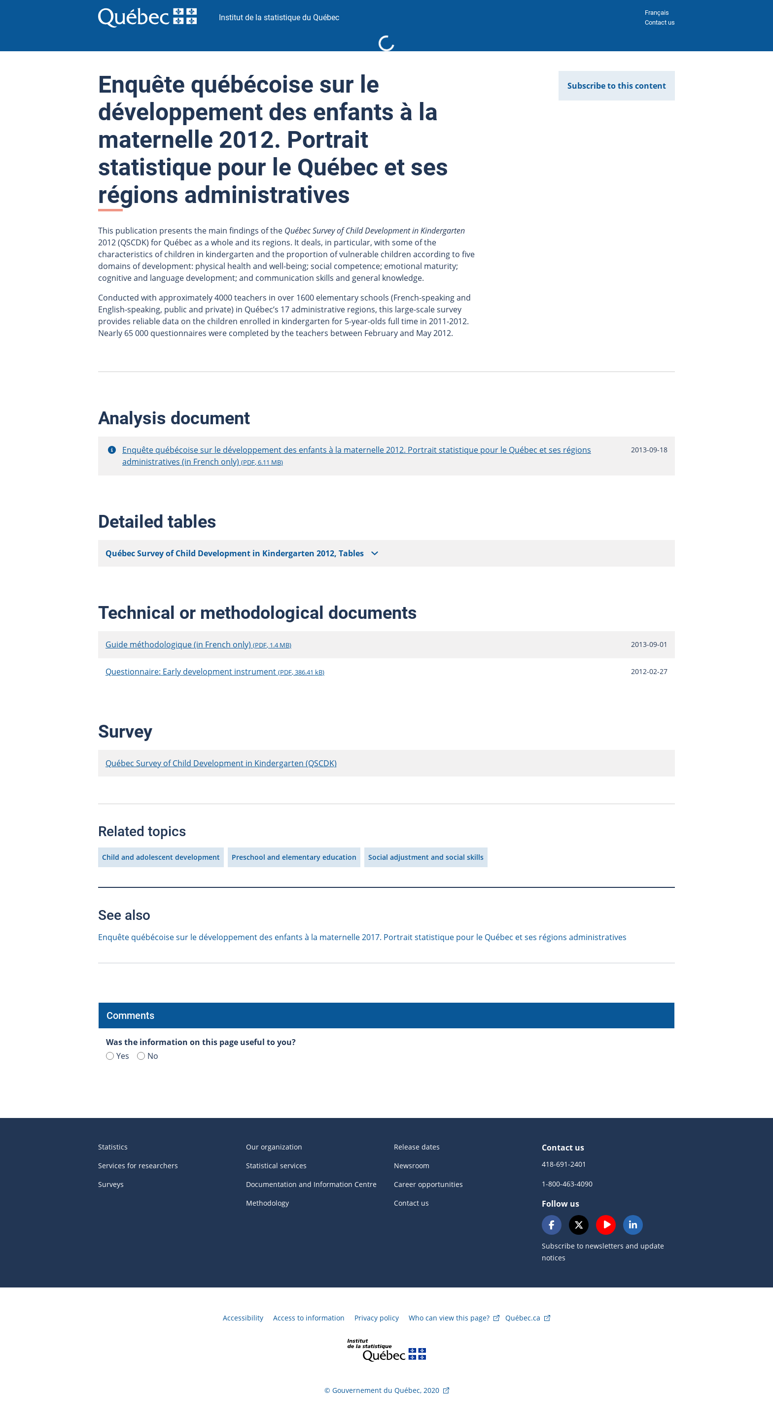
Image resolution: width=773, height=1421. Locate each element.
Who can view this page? (449, 1317)
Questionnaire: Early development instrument (214, 671)
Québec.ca (522, 1317)
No (147, 1055)
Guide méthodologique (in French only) (198, 644)
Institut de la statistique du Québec (279, 17)
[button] (111, 450)
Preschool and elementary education (294, 857)
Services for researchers (138, 1165)
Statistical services (276, 1165)
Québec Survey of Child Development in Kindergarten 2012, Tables (234, 553)
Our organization (274, 1146)
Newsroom (411, 1165)
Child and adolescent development (161, 857)
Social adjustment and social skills (426, 857)
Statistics (113, 1146)
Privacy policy (376, 1317)
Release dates (417, 1146)
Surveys (111, 1184)
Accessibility (243, 1317)
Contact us (660, 22)
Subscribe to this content (616, 85)
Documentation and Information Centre (311, 1184)
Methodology (267, 1203)
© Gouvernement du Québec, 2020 (381, 1390)
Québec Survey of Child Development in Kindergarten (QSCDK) (221, 763)
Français (657, 12)
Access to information (309, 1317)
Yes (117, 1055)
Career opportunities (428, 1184)
